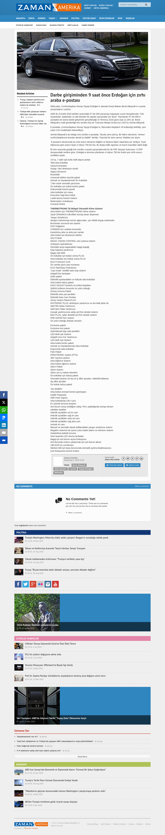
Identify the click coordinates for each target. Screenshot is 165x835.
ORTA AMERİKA (101, 8)
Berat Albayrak (79, 465)
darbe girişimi (60, 469)
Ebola (148, 824)
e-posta (72, 469)
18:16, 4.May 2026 (25, 628)
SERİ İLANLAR (73, 25)
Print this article (114, 465)
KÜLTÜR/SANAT (89, 18)
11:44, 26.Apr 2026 (34, 773)
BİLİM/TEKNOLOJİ (106, 18)
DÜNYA (31, 18)
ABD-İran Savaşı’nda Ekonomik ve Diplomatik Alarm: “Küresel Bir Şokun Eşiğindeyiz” (62, 769)
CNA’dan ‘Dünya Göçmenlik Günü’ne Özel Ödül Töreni (49, 643)
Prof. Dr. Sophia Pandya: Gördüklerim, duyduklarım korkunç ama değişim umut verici (62, 676)
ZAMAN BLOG (41, 25)
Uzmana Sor (22, 731)
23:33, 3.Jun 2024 (33, 658)
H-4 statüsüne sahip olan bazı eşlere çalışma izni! (38, 750)
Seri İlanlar (105, 824)
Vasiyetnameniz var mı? (27, 736)
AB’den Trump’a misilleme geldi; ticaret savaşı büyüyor (49, 801)
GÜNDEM (41, 18)
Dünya (32, 132)
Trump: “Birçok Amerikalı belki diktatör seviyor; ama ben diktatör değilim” (58, 569)
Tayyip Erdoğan (85, 469)
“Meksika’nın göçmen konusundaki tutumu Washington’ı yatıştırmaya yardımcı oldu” (62, 791)
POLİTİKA (75, 18)
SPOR (120, 18)
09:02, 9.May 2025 (33, 794)
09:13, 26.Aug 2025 (34, 573)
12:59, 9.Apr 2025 (33, 805)
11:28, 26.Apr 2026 (34, 541)
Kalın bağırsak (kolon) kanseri (30, 746)
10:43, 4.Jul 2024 (33, 647)
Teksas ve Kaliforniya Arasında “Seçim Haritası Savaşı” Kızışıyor (53, 548)
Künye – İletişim (136, 824)
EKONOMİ (64, 18)
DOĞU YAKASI (106, 5)
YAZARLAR (130, 18)
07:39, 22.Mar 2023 (34, 679)
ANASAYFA (20, 18)
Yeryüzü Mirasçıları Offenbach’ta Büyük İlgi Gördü (47, 665)
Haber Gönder (119, 824)
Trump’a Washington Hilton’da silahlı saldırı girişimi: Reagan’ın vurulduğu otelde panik (64, 537)
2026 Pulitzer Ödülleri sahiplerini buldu (37, 624)
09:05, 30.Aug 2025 (34, 784)
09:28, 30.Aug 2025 (34, 562)
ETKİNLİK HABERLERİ (24, 25)
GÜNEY (87, 8)
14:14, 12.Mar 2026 (26, 722)
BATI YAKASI (90, 5)
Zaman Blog (92, 824)
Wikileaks (58, 473)
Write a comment (142, 486)
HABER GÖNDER (88, 25)
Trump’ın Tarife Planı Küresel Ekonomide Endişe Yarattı (49, 780)
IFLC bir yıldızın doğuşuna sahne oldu (42, 654)
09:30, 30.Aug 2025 (34, 552)
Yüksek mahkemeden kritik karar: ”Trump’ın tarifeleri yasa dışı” (53, 559)
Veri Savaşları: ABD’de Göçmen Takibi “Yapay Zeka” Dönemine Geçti (51, 718)
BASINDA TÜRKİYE (57, 25)
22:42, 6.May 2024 (33, 668)
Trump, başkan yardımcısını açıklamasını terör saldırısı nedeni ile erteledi (32, 102)
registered (23, 525)
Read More (82, 757)
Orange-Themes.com (31, 828)
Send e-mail (132, 465)
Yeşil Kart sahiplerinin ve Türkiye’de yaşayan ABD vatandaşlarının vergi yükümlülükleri (54, 741)
